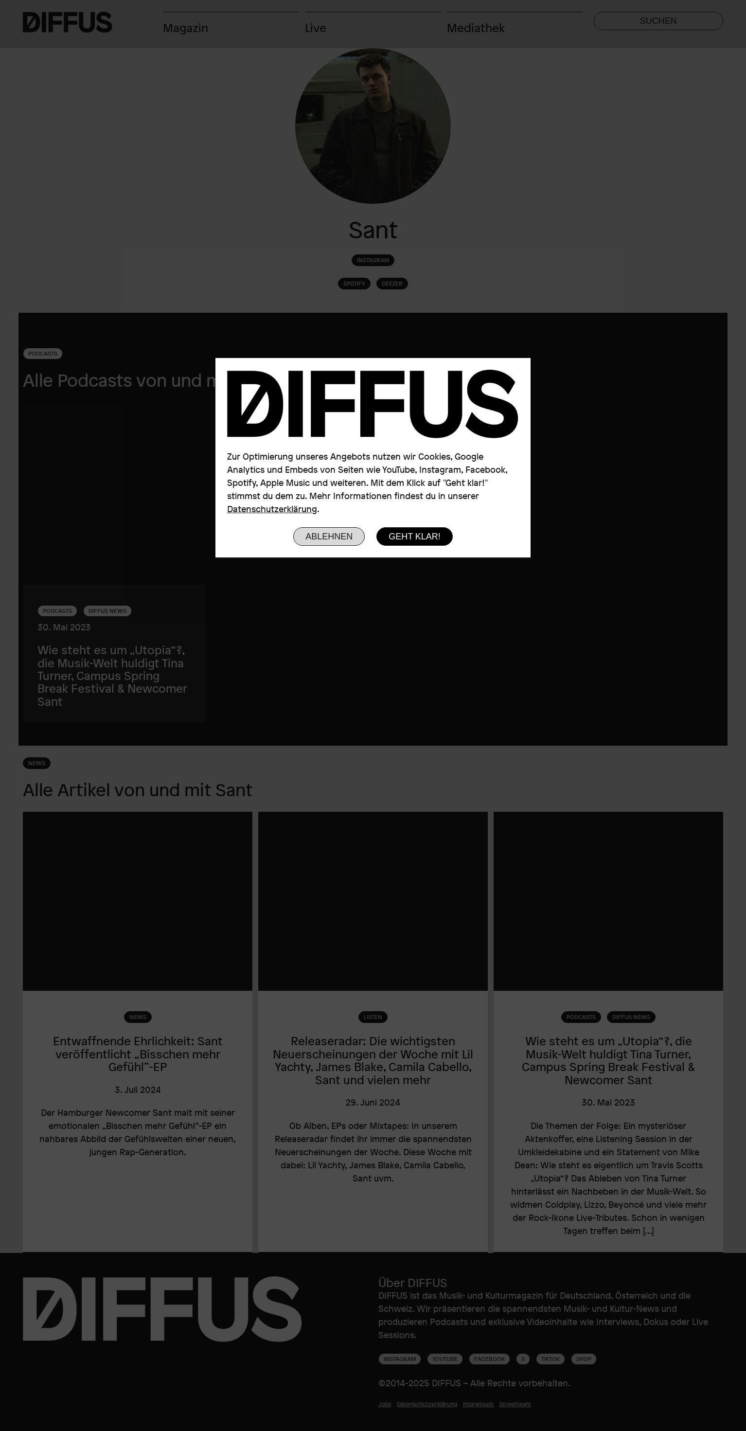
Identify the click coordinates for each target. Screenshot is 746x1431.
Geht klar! (415, 536)
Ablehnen (329, 536)
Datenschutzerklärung (272, 509)
